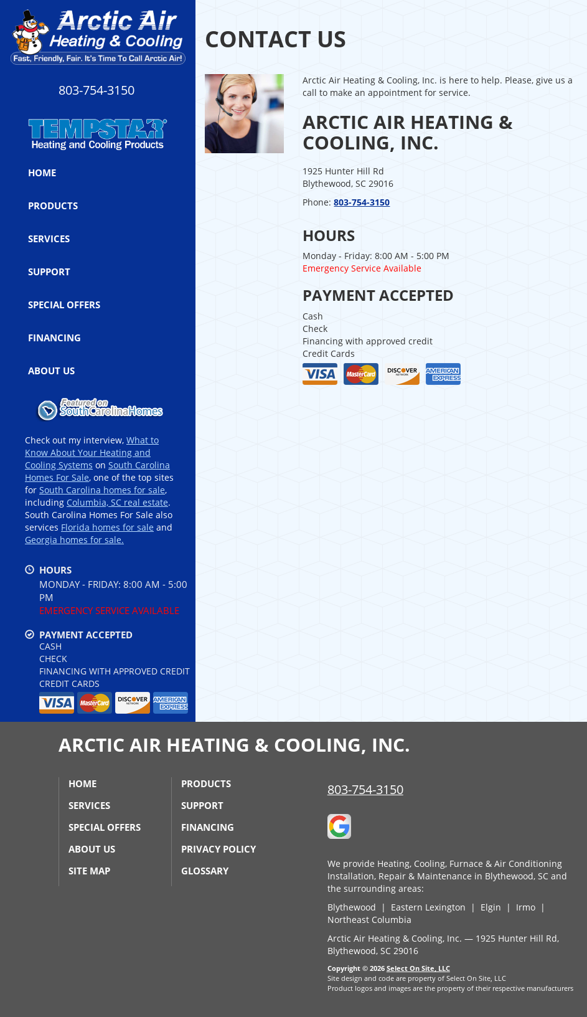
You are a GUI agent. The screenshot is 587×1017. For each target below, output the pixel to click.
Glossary (204, 870)
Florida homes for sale (107, 527)
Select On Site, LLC (418, 968)
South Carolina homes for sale (102, 490)
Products (53, 205)
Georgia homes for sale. (74, 540)
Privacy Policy (218, 849)
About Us (51, 370)
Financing (54, 337)
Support (49, 271)
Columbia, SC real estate (117, 502)
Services (49, 238)
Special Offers (64, 304)
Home (42, 172)
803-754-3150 (362, 202)
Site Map (89, 870)
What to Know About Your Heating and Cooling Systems (92, 452)
